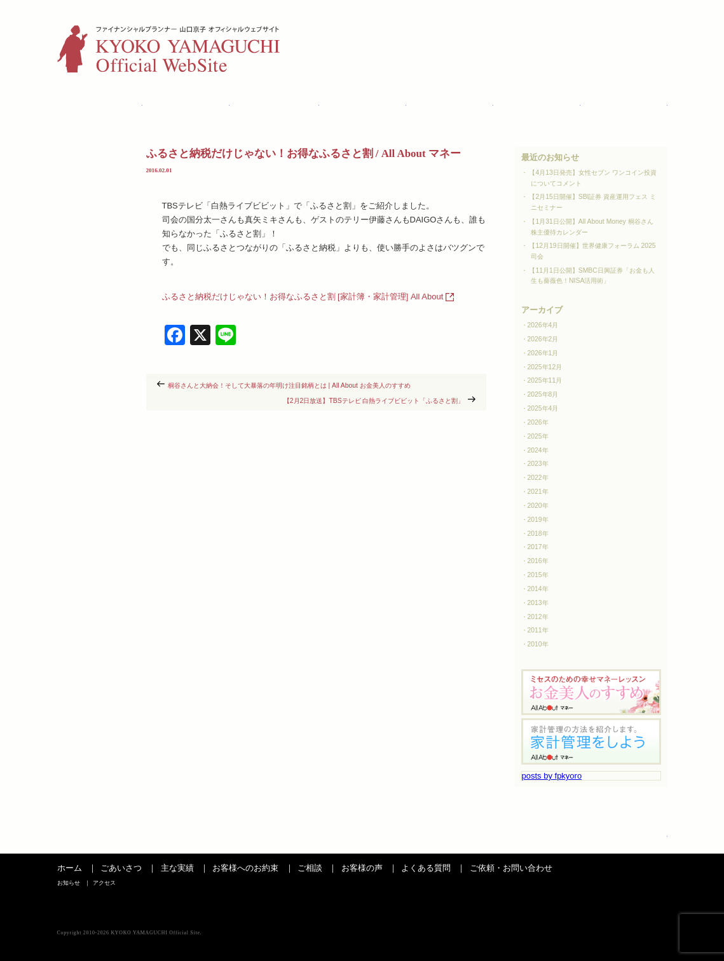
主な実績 (186, 106)
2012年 (538, 616)
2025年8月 (543, 394)
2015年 (538, 574)
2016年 (538, 560)
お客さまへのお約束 (275, 106)
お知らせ (599, 28)
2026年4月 (543, 325)
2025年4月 (543, 408)
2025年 (538, 436)
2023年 (538, 463)
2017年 (538, 546)
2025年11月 (545, 380)
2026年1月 (543, 353)
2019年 (538, 519)
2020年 (538, 505)
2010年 (538, 644)
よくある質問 (537, 106)
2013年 (538, 602)
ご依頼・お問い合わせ (511, 868)
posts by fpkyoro (552, 775)
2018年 (538, 533)
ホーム (69, 868)
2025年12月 (545, 367)
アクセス (649, 28)
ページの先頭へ (638, 841)
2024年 (538, 450)
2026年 (538, 422)
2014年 (538, 588)
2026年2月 (543, 339)
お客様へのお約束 (245, 868)
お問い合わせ (624, 106)
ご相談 (363, 106)
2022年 (538, 477)
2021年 (538, 491)
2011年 (538, 630)
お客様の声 (450, 106)
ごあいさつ (99, 106)
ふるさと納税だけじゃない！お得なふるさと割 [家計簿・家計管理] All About (303, 296)
